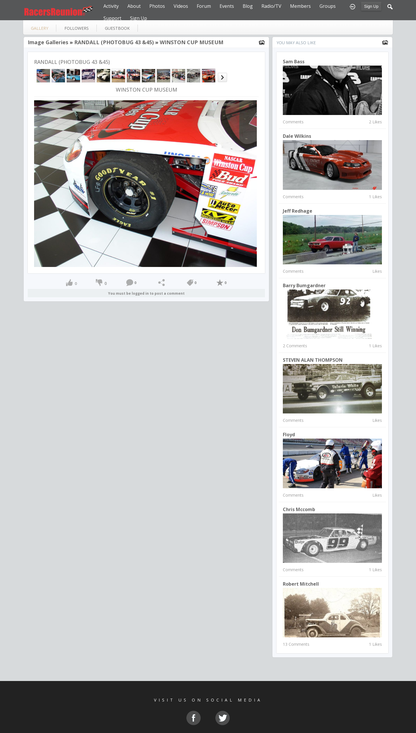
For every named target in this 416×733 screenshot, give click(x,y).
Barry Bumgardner (304, 285)
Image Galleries (48, 42)
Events (227, 6)
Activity (111, 6)
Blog (248, 6)
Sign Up (371, 6)
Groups (328, 6)
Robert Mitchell (301, 584)
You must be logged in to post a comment (146, 293)
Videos (181, 6)
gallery (39, 28)
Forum (204, 6)
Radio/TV (271, 6)
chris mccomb (299, 509)
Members (300, 6)
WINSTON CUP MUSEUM (191, 42)
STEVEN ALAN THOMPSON (313, 360)
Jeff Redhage (297, 211)
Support (112, 18)
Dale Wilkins (297, 136)
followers (76, 28)
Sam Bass (293, 61)
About (134, 6)
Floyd (289, 434)
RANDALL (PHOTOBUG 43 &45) (114, 42)
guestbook (117, 28)
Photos (157, 6)
